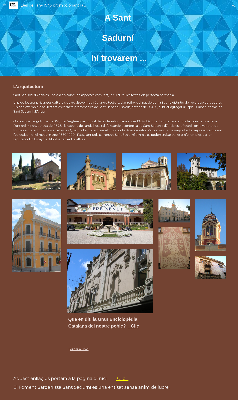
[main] (119, 38)
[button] (4, 5)
